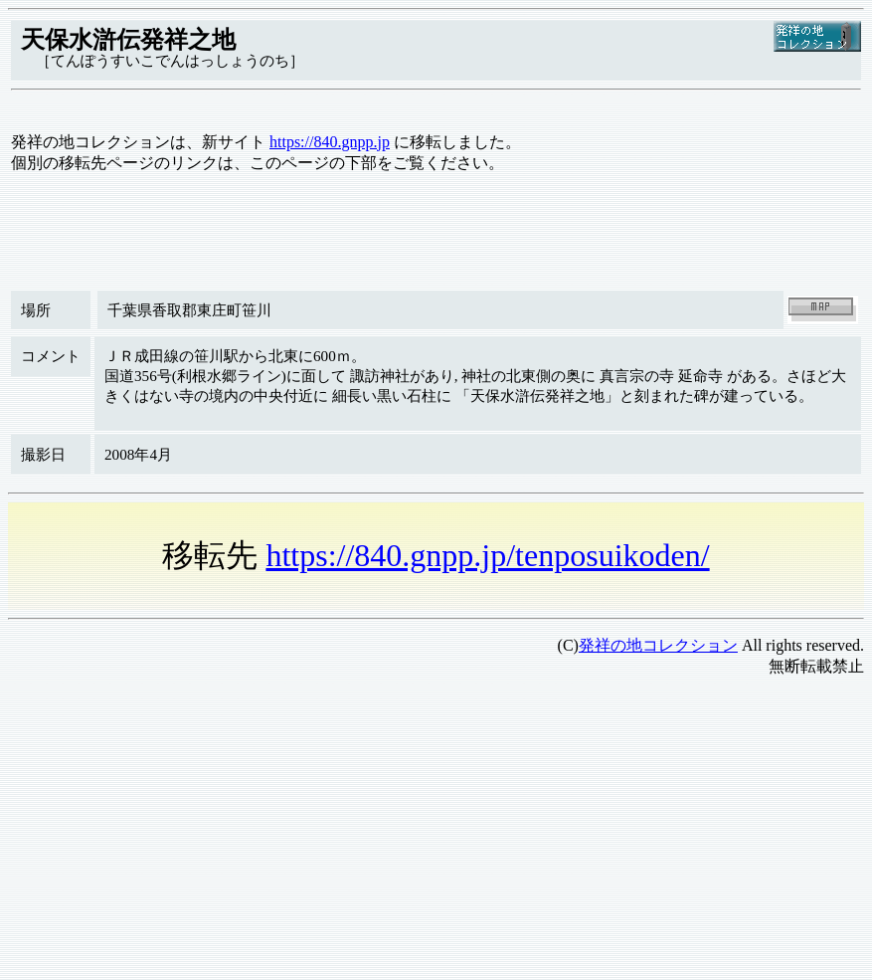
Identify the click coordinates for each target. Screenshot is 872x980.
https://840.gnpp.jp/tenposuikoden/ (487, 555)
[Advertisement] (436, 832)
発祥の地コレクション (658, 645)
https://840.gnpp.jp (329, 141)
